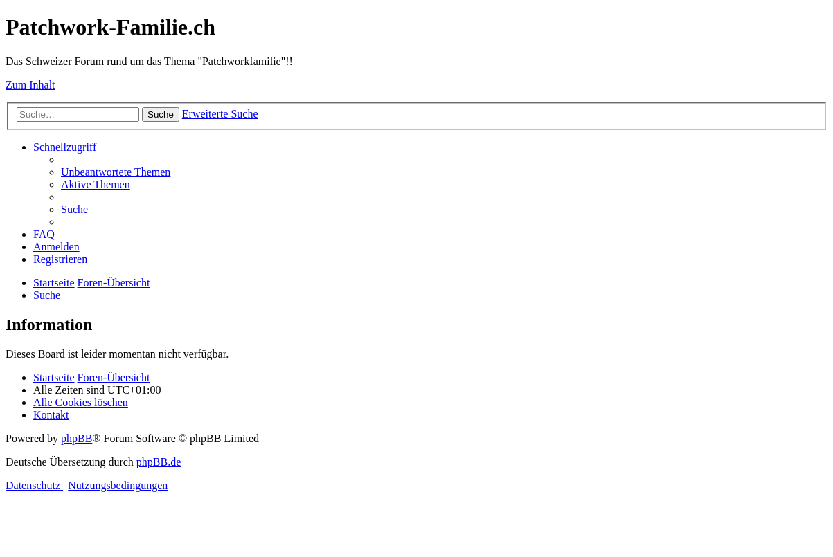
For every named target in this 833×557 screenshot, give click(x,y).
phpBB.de (158, 462)
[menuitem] (115, 172)
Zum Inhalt (30, 85)
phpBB (76, 438)
